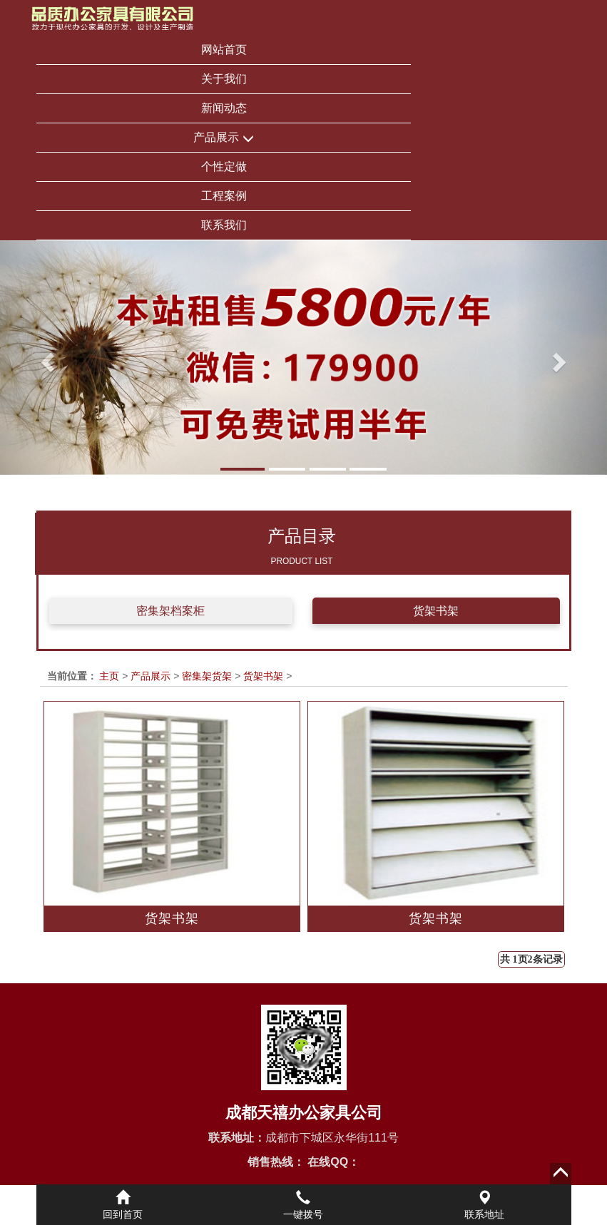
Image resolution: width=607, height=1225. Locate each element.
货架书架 (436, 611)
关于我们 (224, 79)
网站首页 (224, 49)
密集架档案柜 (170, 611)
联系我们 (224, 225)
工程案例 (224, 196)
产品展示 (223, 138)
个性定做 (224, 166)
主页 (109, 676)
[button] (45, 357)
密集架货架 (207, 676)
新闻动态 (224, 108)
